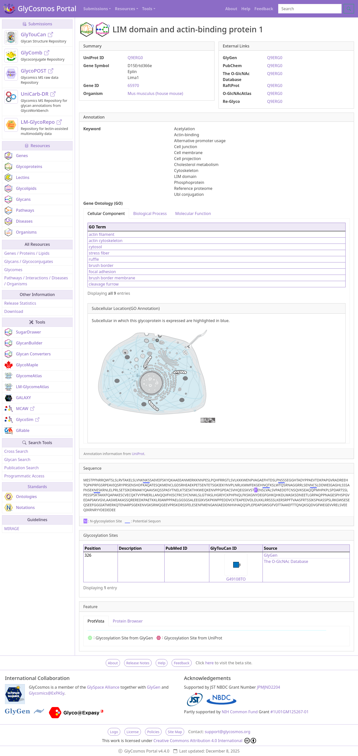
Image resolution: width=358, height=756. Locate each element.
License (133, 731)
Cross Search (16, 451)
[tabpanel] (217, 331)
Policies (153, 731)
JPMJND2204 (268, 687)
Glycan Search (17, 459)
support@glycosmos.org (227, 731)
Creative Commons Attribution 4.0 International (204, 740)
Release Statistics (20, 303)
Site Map (175, 731)
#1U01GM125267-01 (289, 711)
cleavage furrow (104, 284)
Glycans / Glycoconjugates (28, 261)
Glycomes (13, 269)
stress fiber (99, 253)
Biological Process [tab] (150, 213)
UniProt (138, 453)
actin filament (101, 234)
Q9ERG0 (135, 57)
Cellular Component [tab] (106, 213)
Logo (114, 731)
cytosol (95, 247)
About (231, 8)
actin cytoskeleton (106, 240)
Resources (37, 145)
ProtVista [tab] (96, 621)
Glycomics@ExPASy (46, 693)
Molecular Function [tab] (193, 213)
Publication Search (21, 467)
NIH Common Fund (240, 711)
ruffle (94, 259)
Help (245, 8)
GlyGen (270, 555)
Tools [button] (147, 8)
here (209, 663)
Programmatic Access (24, 476)
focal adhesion (102, 271)
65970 (133, 85)
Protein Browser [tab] (128, 621)
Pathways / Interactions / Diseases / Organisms (36, 281)
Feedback (263, 8)
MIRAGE (11, 528)
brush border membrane (112, 278)
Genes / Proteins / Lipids (26, 253)
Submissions (37, 24)
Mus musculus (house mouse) (155, 93)
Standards (37, 486)
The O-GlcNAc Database (286, 561)
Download (13, 311)
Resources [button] (125, 8)
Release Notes (137, 663)
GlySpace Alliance (103, 687)
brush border (101, 265)
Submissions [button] (95, 8)
